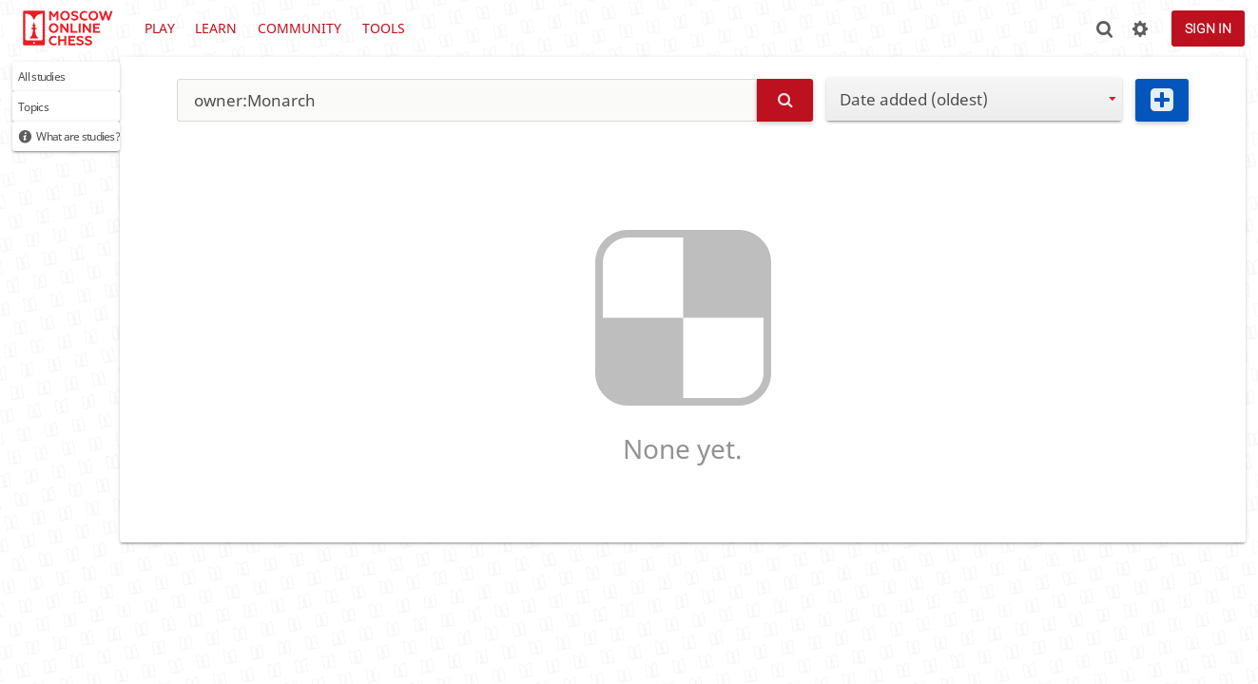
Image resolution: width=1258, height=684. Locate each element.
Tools (383, 28)
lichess (66, 28)
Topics (43, 116)
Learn (216, 28)
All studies (56, 80)
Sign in (1208, 28)
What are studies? (103, 153)
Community (299, 28)
